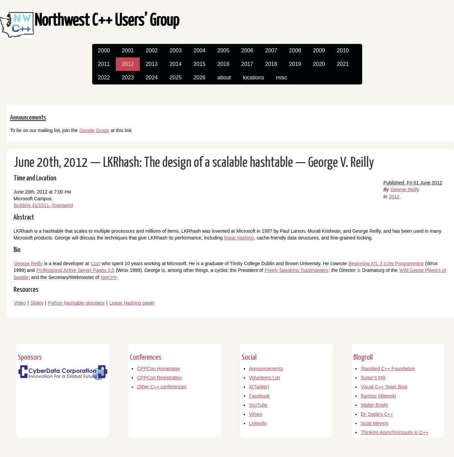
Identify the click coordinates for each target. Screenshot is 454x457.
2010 (343, 50)
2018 (271, 64)
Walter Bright (374, 405)
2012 (128, 64)
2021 (343, 64)
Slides (36, 303)
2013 (152, 64)
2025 (175, 77)
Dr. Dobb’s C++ (377, 414)
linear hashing (238, 237)
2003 (175, 50)
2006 (247, 50)
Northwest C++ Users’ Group (106, 21)
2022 (104, 77)
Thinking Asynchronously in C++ (394, 432)
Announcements (266, 368)
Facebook (259, 396)
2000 (104, 50)
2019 (295, 64)
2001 (128, 50)
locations (253, 77)
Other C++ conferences (161, 386)
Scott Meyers (375, 423)
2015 (199, 64)
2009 (319, 50)
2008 (295, 50)
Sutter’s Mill (373, 377)
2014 (175, 64)
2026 (199, 77)
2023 (128, 77)
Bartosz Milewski (378, 396)
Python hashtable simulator (76, 303)
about (224, 77)
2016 (223, 64)
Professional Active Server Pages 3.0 (75, 270)
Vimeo (255, 414)
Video (20, 303)
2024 (152, 77)
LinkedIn (258, 423)
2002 (152, 50)
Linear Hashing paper (132, 303)
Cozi (95, 263)
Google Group (94, 130)
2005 (223, 50)
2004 (199, 50)
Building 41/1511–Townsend (43, 205)
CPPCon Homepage (158, 368)
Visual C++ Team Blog (384, 386)
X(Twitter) (259, 386)
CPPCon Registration (159, 377)
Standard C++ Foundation (388, 368)
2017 (247, 64)
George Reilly (405, 189)
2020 (319, 64)
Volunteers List (264, 377)
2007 (271, 50)
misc (281, 77)
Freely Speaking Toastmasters (296, 270)
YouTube (258, 405)
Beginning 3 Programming (385, 263)
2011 (104, 64)
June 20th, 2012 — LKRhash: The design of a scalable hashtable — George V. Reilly (194, 163)
